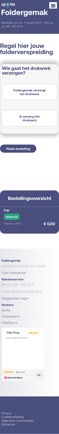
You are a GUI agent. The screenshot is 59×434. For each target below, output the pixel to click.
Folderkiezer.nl (11, 316)
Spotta (6, 310)
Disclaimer (8, 424)
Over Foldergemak (14, 272)
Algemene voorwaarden (18, 420)
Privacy (6, 413)
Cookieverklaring (13, 417)
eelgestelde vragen (16, 298)
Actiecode (12, 216)
